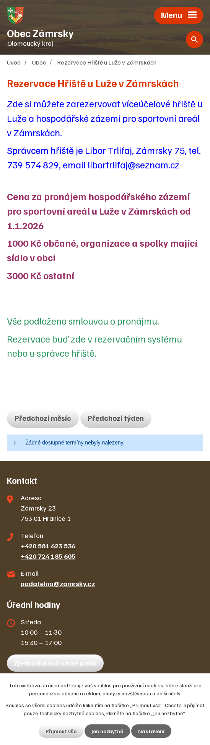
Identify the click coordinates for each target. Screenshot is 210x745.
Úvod (14, 62)
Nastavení (151, 731)
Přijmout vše (61, 731)
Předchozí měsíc (43, 417)
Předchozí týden (116, 417)
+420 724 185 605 (48, 556)
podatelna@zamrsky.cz (58, 583)
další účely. (168, 693)
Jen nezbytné (107, 731)
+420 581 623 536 (48, 545)
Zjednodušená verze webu (55, 663)
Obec (39, 62)
